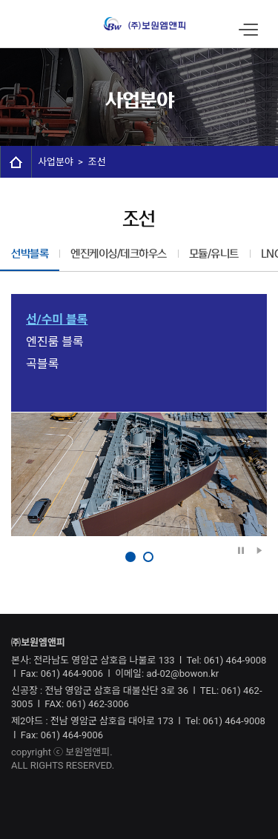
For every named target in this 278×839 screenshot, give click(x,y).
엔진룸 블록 (55, 342)
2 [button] (148, 557)
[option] (139, 474)
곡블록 (42, 364)
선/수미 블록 (57, 319)
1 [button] (130, 557)
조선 (97, 161)
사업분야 (55, 161)
